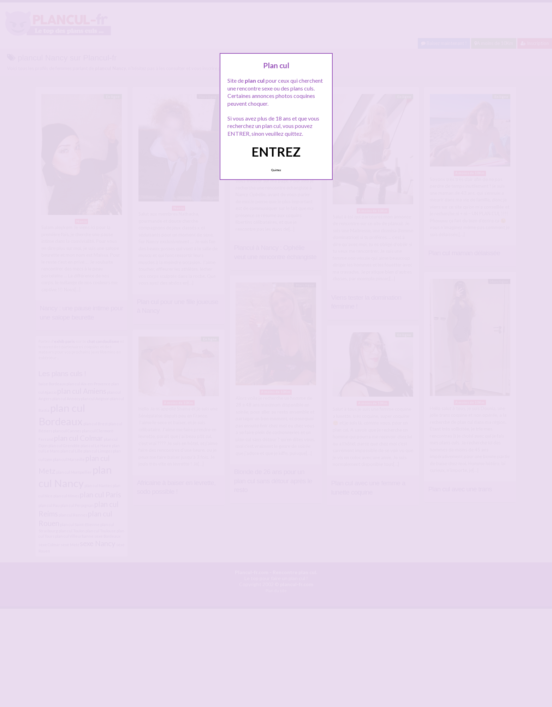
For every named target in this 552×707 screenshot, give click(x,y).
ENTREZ (276, 151)
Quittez (276, 170)
